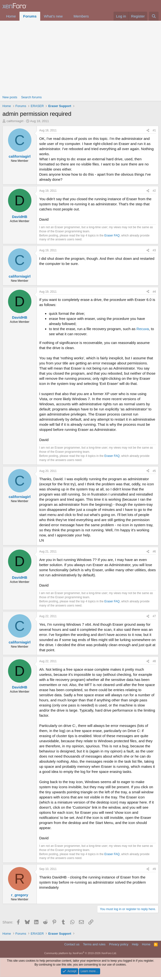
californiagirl (15, 121)
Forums (30, 16)
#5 (154, 471)
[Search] (154, 16)
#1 (154, 130)
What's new (53, 16)
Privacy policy (118, 944)
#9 (154, 869)
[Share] (148, 130)
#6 (154, 551)
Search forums (31, 97)
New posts (9, 97)
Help (135, 944)
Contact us (71, 944)
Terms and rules (94, 944)
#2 (154, 190)
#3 (154, 250)
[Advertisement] (80, 57)
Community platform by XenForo (80, 953)
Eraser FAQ (112, 235)
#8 (154, 661)
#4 (154, 291)
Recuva (142, 329)
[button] (66, 16)
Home (11, 16)
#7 (154, 616)
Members (81, 16)
